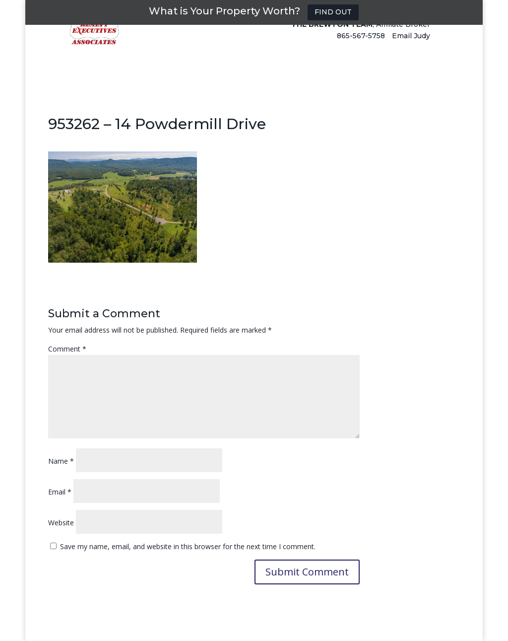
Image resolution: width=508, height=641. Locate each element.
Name (61, 461)
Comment (67, 349)
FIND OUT (333, 11)
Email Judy (411, 45)
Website (61, 522)
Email (59, 492)
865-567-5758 (361, 45)
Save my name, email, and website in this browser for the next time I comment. (188, 546)
